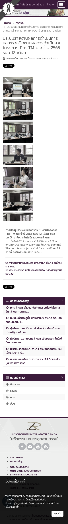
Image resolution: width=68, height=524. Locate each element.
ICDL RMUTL (17, 457)
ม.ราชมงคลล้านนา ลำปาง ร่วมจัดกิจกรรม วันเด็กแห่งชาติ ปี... (33, 351)
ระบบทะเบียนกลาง (19, 467)
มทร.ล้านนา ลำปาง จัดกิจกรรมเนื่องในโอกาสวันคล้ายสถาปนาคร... (33, 309)
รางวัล (11, 391)
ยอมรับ (57, 513)
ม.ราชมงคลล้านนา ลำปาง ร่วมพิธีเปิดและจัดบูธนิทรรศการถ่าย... (33, 361)
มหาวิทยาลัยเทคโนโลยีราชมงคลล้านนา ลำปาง (28, 4)
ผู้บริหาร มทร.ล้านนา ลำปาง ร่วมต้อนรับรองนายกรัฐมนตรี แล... (32, 330)
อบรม (11, 397)
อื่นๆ (10, 404)
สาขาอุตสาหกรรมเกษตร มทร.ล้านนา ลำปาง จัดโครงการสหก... (33, 265)
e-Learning (16, 461)
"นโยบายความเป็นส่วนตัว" (42, 503)
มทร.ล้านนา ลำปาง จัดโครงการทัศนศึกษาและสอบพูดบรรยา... (33, 272)
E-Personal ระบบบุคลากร (23, 475)
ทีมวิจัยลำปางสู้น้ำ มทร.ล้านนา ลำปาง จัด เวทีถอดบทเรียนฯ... (34, 320)
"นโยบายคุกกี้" (12, 507)
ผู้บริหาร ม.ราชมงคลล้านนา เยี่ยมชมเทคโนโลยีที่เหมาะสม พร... (34, 340)
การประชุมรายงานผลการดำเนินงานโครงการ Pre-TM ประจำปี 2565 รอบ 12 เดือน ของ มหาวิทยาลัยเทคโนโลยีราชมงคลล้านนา (31, 234)
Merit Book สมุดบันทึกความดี (25, 471)
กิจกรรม (13, 384)
